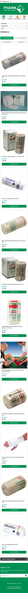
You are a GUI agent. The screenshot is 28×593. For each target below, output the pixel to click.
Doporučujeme (7, 38)
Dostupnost (4, 26)
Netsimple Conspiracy (16, 583)
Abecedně (21, 42)
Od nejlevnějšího (21, 38)
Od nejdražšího (7, 42)
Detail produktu (14, 85)
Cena (2, 28)
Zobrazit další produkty (8, 559)
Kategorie (3, 23)
